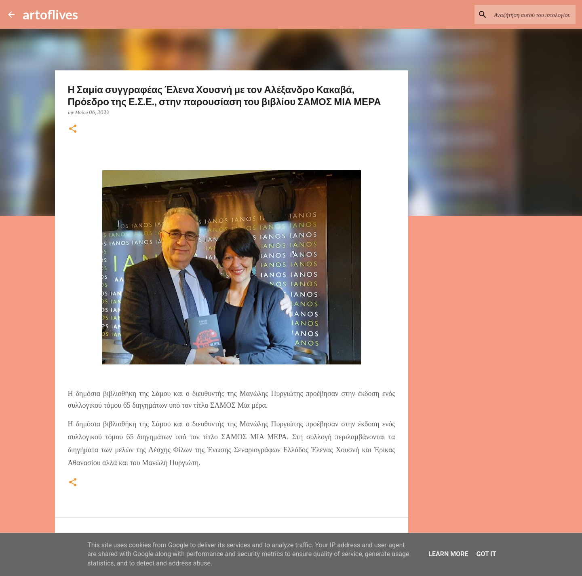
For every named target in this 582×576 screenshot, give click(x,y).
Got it (486, 554)
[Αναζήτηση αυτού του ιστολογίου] (533, 14)
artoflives (50, 14)
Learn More (448, 554)
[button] (73, 129)
